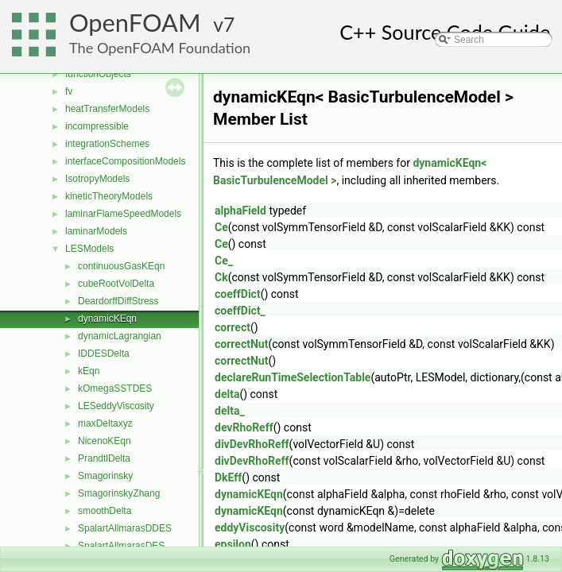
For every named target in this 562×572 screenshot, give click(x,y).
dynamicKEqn (107, 318)
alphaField (240, 210)
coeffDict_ (240, 310)
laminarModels (96, 231)
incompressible (97, 126)
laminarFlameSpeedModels (123, 213)
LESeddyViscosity (116, 406)
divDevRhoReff (252, 444)
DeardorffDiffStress (118, 301)
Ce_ (224, 260)
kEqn (88, 371)
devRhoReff (244, 427)
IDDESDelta (104, 353)
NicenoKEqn (104, 440)
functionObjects (98, 73)
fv (68, 91)
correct (232, 327)
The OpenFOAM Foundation (159, 47)
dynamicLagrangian (119, 336)
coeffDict (238, 294)
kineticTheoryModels (109, 196)
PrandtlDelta (104, 458)
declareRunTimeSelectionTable (292, 377)
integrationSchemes (107, 143)
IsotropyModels (97, 178)
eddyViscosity (250, 527)
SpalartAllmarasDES (121, 545)
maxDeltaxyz (105, 423)
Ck (221, 277)
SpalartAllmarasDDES (125, 528)
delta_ (230, 410)
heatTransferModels (107, 108)
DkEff (228, 477)
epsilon (233, 544)
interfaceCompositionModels (125, 161)
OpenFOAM (135, 22)
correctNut (241, 344)
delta (227, 394)
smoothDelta (104, 510)
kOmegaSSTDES (115, 388)
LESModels (89, 248)
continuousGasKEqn (121, 266)
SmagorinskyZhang (119, 493)
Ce (221, 227)
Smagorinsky (105, 475)
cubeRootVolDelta (116, 283)
